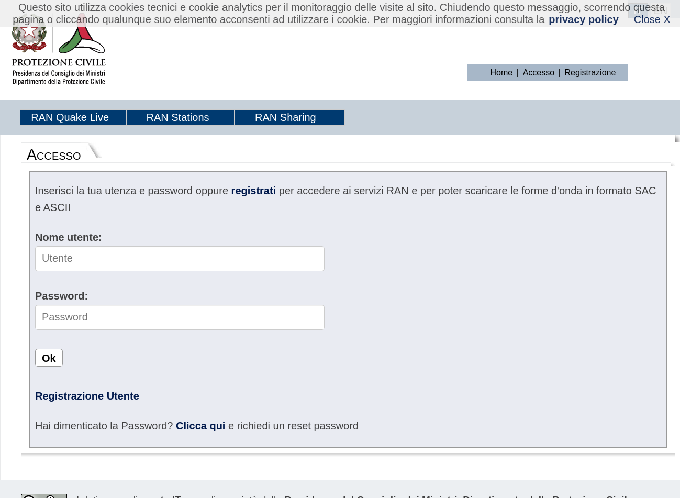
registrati (253, 190)
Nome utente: (68, 237)
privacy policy (583, 19)
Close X (652, 19)
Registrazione (590, 72)
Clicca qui (200, 425)
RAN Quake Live (70, 117)
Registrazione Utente (87, 396)
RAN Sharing (285, 117)
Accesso (538, 72)
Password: (61, 296)
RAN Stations (177, 117)
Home (502, 72)
